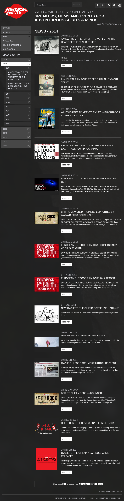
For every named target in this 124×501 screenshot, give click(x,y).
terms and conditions (114, 492)
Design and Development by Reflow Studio (106, 498)
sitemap (102, 492)
